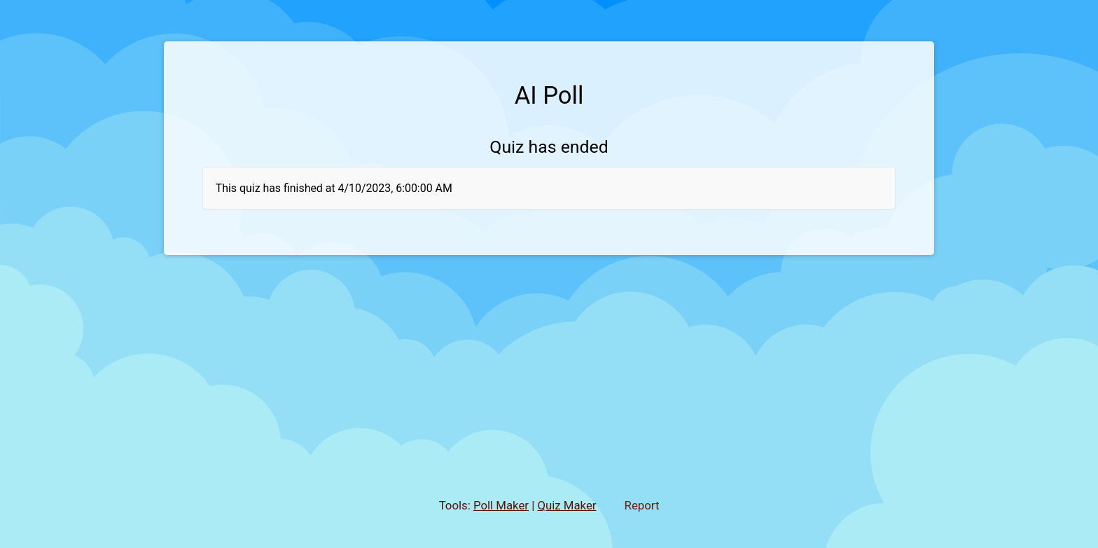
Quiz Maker (566, 505)
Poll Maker (501, 505)
